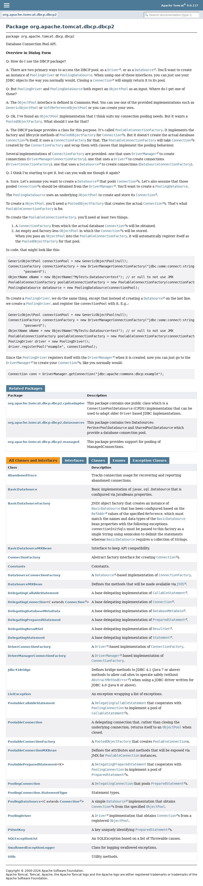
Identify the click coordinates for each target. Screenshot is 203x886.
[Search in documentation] (171, 15)
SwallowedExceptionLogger (31, 847)
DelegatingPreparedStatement (34, 620)
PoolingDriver (19, 816)
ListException (19, 694)
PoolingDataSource (24, 801)
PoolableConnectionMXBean (32, 750)
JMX (180, 584)
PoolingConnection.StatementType (37, 792)
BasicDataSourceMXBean (29, 548)
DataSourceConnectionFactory (34, 575)
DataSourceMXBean (25, 584)
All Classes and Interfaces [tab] (33, 460)
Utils (12, 856)
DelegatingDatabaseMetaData (34, 611)
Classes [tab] (98, 460)
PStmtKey (16, 830)
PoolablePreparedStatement (32, 764)
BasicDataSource (22, 489)
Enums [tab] (119, 460)
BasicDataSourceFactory (29, 503)
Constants (16, 566)
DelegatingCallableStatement (33, 593)
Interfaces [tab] (74, 460)
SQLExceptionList (22, 838)
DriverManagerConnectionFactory (37, 656)
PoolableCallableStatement (31, 703)
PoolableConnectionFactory (31, 741)
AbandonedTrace (22, 475)
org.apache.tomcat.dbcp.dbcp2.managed (43, 442)
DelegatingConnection (27, 602)
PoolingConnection (24, 783)
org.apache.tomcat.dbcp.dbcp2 (30, 14)
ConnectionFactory (24, 557)
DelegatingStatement (26, 637)
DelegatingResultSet (25, 629)
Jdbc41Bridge (19, 670)
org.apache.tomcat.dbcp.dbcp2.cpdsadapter (46, 403)
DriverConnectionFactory (29, 647)
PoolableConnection (25, 722)
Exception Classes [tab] (149, 460)
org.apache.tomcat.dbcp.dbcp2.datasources (46, 422)
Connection (74, 602)
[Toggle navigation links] (6, 5)
